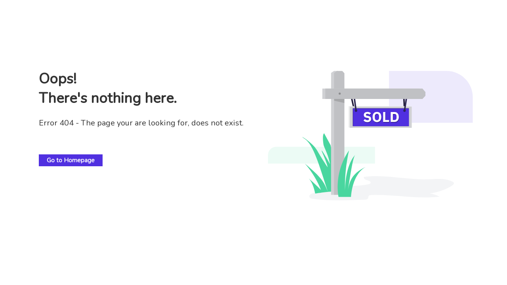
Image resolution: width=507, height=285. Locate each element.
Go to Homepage (71, 160)
